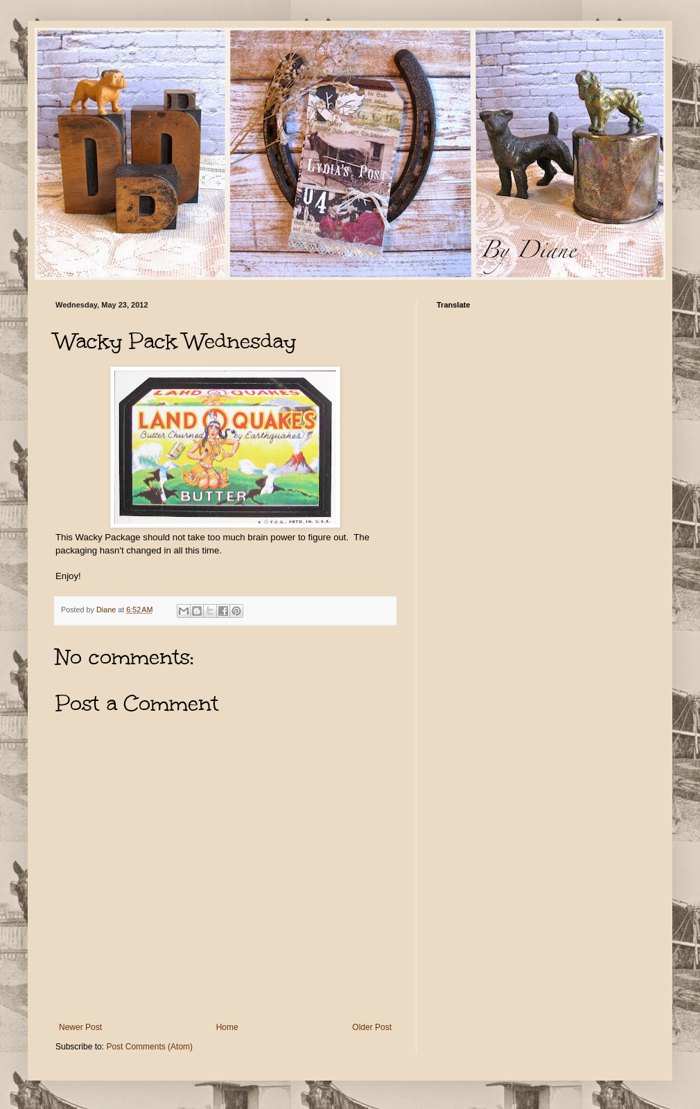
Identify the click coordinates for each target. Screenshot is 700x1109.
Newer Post (80, 1027)
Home (227, 1027)
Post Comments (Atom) (149, 1047)
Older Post (372, 1027)
